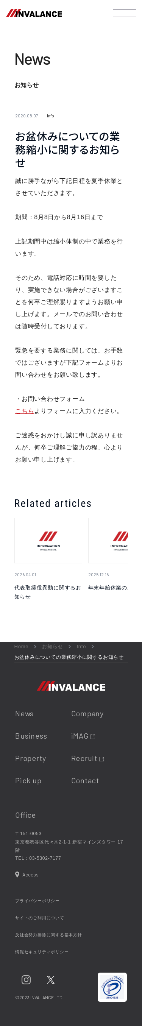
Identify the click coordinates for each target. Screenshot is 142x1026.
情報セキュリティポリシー (42, 952)
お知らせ (52, 646)
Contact (85, 780)
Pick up (28, 780)
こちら (24, 411)
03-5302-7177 (45, 858)
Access (30, 875)
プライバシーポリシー (37, 900)
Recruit (87, 757)
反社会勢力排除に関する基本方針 (48, 934)
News (24, 713)
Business (31, 735)
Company (87, 713)
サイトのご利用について (39, 917)
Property (30, 757)
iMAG (83, 735)
